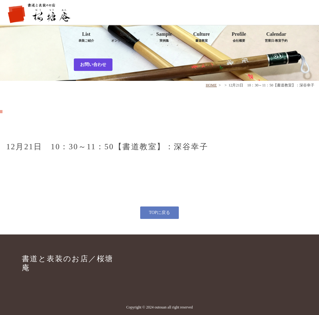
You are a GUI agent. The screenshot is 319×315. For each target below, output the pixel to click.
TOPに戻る (159, 212)
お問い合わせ (93, 64)
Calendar (276, 36)
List (86, 36)
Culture (201, 36)
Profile (239, 36)
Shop (125, 36)
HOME (211, 85)
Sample (164, 36)
